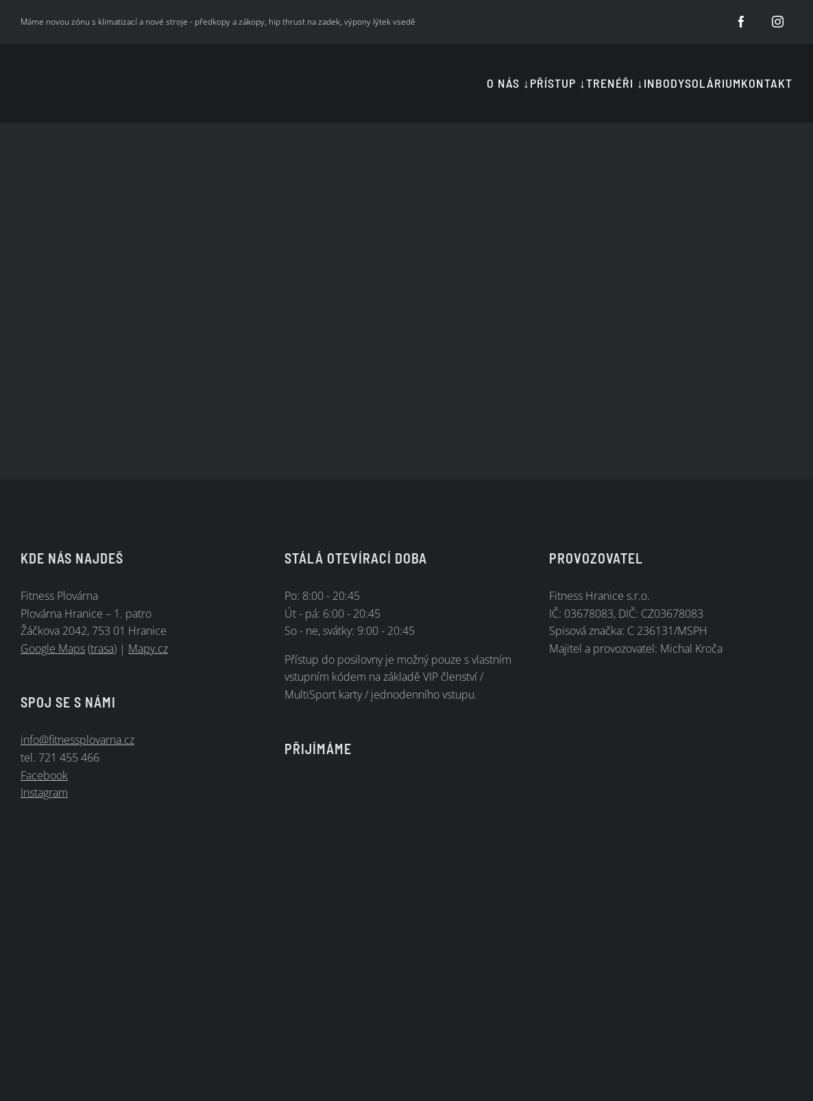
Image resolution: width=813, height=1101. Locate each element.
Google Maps (53, 648)
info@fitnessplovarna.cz (77, 739)
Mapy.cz (148, 648)
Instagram (44, 792)
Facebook (44, 775)
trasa (102, 648)
